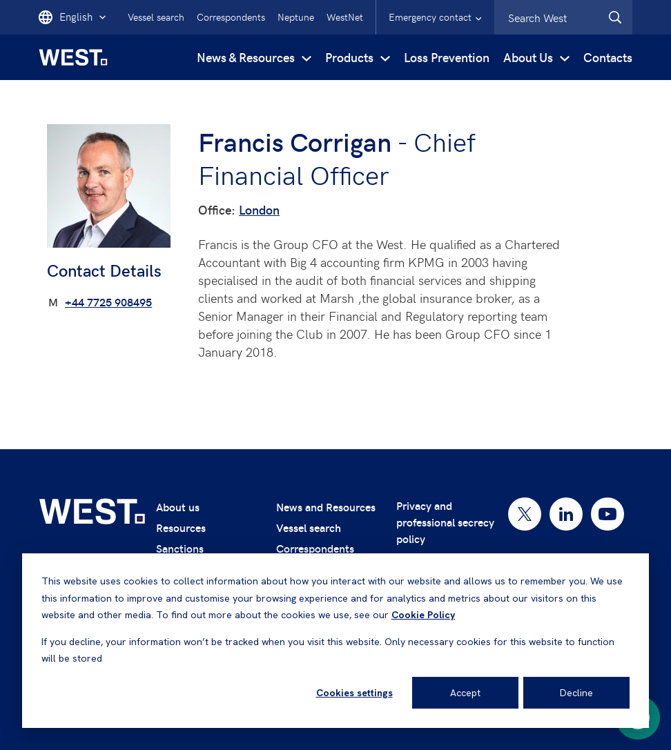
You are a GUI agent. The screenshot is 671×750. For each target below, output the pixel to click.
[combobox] (563, 17)
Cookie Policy (423, 615)
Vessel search (156, 16)
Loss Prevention (446, 57)
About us (178, 507)
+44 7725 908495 (108, 302)
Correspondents (231, 16)
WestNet (345, 16)
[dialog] (335, 640)
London (259, 209)
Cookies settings (354, 693)
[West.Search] (615, 17)
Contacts (607, 57)
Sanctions (180, 548)
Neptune (296, 16)
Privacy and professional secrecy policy (445, 522)
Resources (181, 527)
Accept (465, 693)
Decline (576, 693)
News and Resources (326, 507)
